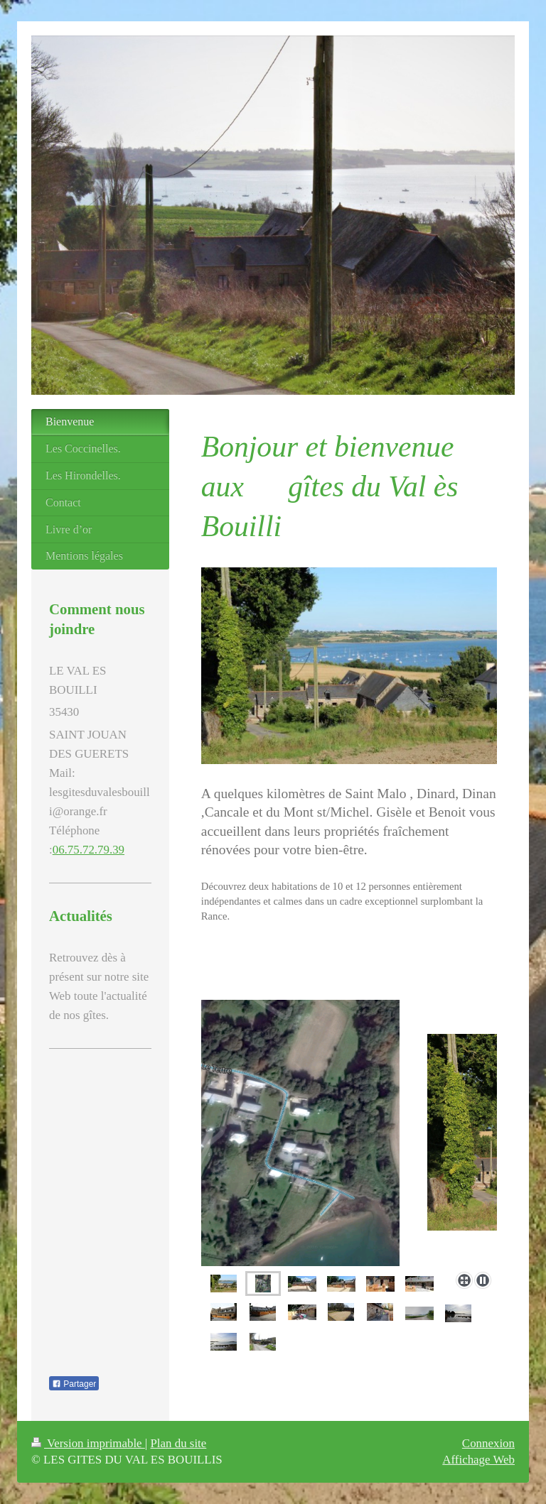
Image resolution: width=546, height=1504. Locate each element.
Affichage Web (478, 1459)
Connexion (488, 1443)
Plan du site (178, 1443)
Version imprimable (88, 1443)
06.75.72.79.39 (88, 849)
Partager (74, 1384)
